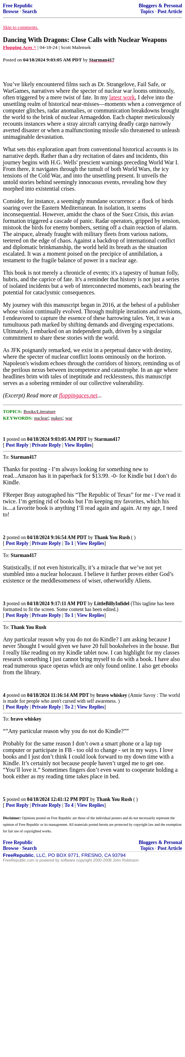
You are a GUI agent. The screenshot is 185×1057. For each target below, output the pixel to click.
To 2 (69, 707)
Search (29, 11)
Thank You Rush (112, 537)
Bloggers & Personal (160, 5)
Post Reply (17, 445)
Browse (11, 11)
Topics (147, 11)
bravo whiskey (112, 695)
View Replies (78, 445)
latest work (122, 97)
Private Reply (46, 445)
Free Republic (18, 5)
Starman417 (107, 439)
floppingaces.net (78, 395)
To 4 (69, 805)
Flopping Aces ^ (19, 47)
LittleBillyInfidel (111, 603)
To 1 (69, 543)
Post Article (169, 11)
